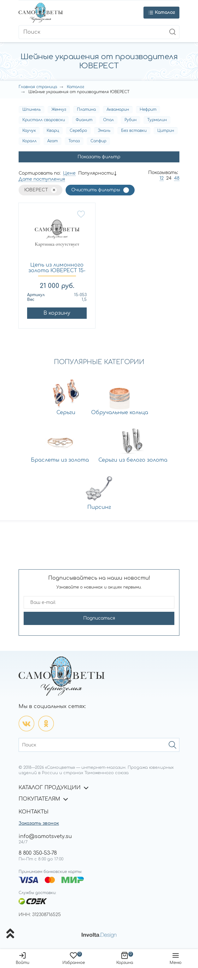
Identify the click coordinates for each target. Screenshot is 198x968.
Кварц (53, 130)
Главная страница (38, 87)
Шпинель (31, 109)
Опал (108, 120)
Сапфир (98, 141)
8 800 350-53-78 (38, 853)
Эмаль (104, 130)
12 (162, 178)
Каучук (29, 130)
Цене (69, 173)
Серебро (78, 130)
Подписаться (99, 618)
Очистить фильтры (95, 190)
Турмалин (157, 120)
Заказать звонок (39, 823)
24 (169, 178)
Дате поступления (42, 179)
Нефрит (148, 109)
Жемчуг (58, 109)
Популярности (96, 173)
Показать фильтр (99, 157)
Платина (86, 109)
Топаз (74, 141)
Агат (52, 141)
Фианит (84, 120)
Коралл (29, 141)
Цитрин (165, 130)
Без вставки (134, 130)
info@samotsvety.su (45, 836)
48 (176, 178)
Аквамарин (118, 109)
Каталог (75, 87)
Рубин (131, 120)
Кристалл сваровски (43, 120)
